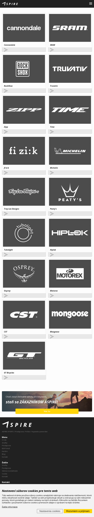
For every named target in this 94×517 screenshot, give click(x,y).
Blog (3, 454)
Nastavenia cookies (49, 511)
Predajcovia (6, 445)
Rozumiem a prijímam (78, 511)
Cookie (4, 474)
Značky (4, 443)
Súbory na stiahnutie (10, 471)
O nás (4, 440)
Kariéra (4, 451)
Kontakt (5, 457)
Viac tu (47, 411)
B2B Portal (6, 448)
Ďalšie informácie (10, 507)
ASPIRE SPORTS (8, 431)
